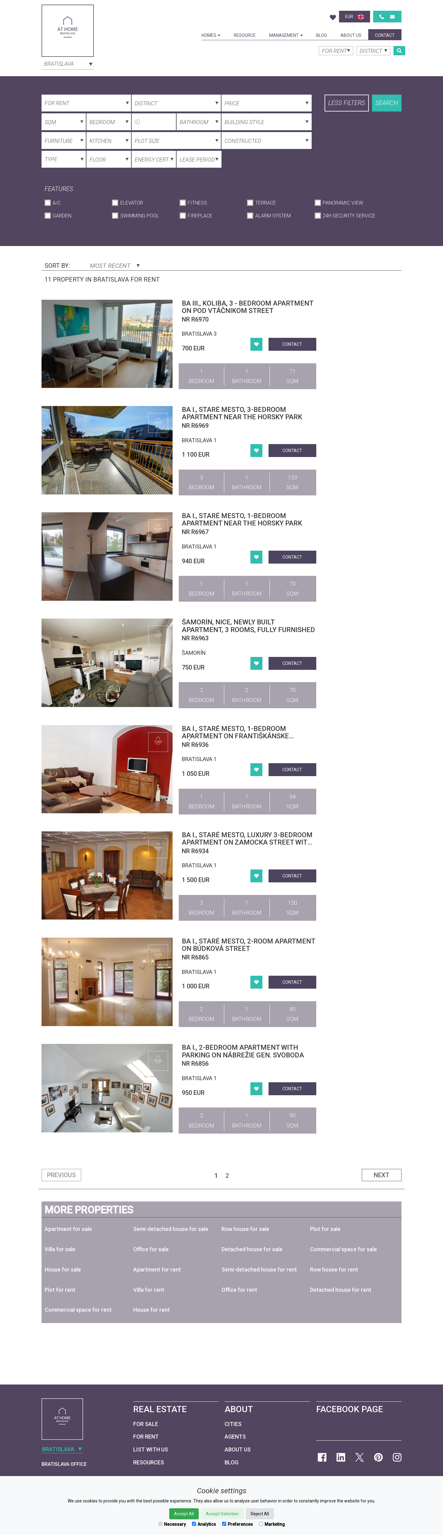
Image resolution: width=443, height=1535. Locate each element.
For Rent (146, 1436)
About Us (351, 35)
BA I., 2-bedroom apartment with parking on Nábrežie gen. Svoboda (243, 1051)
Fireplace (200, 216)
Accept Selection (222, 1513)
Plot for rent (60, 1290)
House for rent (151, 1310)
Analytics (204, 1524)
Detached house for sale (252, 1249)
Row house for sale (245, 1229)
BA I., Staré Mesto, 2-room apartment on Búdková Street (248, 944)
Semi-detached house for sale (170, 1229)
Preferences (237, 1524)
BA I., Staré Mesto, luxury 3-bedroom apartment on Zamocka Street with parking (247, 842)
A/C (57, 203)
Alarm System (273, 216)
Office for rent (239, 1290)
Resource (245, 35)
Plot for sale (325, 1229)
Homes (211, 35)
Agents (235, 1436)
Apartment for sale (68, 1229)
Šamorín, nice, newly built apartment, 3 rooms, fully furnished (248, 625)
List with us (150, 1449)
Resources (148, 1462)
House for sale (63, 1269)
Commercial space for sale (343, 1249)
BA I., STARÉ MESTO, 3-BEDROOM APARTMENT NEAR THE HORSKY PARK (242, 413)
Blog (321, 35)
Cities (233, 1424)
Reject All (260, 1513)
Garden (62, 216)
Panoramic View (343, 203)
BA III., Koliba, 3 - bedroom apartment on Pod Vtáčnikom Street (247, 306)
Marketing (272, 1524)
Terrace (265, 203)
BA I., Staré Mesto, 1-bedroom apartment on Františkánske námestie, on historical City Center (247, 736)
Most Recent (115, 265)
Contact (385, 35)
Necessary (172, 1524)
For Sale (145, 1424)
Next (381, 1175)
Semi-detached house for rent (259, 1269)
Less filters (346, 103)
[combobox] (68, 63)
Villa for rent (148, 1290)
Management (286, 35)
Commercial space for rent (78, 1310)
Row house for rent (334, 1269)
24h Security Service (349, 216)
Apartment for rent (157, 1269)
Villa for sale (60, 1249)
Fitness (197, 203)
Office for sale (151, 1249)
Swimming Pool (139, 216)
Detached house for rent (340, 1290)
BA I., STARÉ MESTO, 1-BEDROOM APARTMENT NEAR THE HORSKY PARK (242, 519)
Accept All (184, 1513)
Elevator (131, 203)
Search (386, 103)
